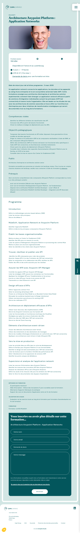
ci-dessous (63, 168)
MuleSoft (12, 15)
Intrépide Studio (42, 529)
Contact (63, 523)
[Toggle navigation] (76, 7)
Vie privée (32, 523)
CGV (25, 523)
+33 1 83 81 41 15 (13, 512)
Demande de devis (19, 76)
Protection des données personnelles (48, 523)
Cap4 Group (18, 523)
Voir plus (14, 61)
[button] (4, 530)
